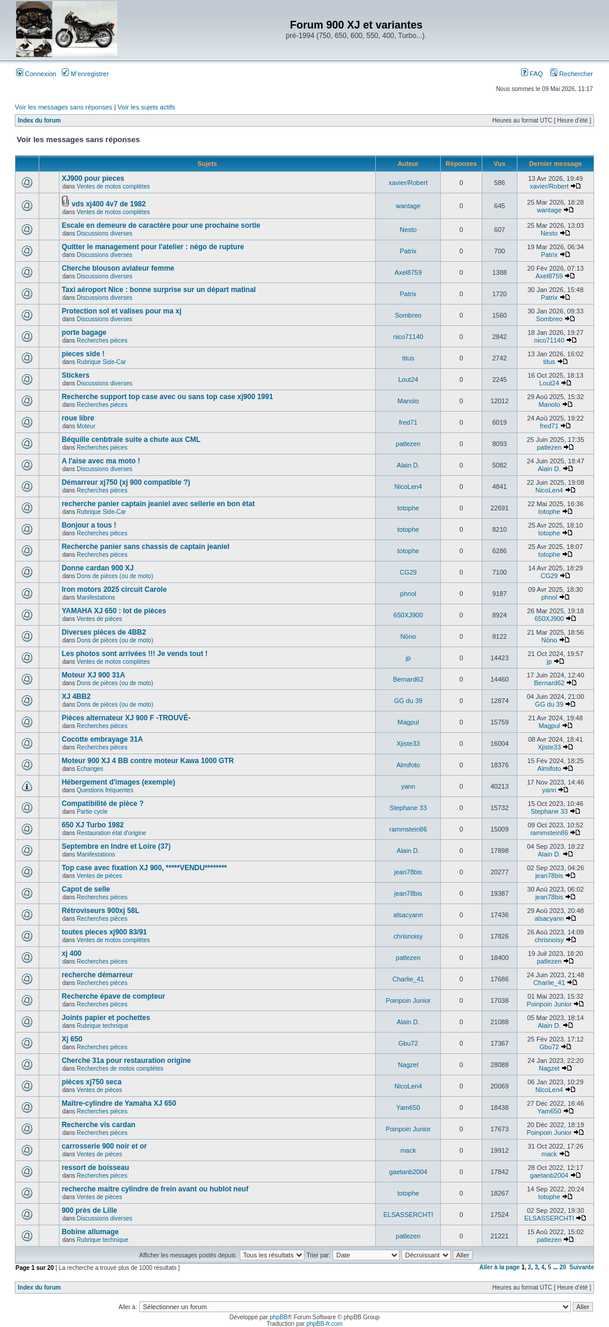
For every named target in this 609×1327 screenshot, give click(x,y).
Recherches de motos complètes (120, 1068)
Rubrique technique (102, 1025)
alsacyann (408, 914)
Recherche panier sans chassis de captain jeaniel (146, 546)
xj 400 (71, 953)
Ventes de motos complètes (113, 186)
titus (408, 358)
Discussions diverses (104, 233)
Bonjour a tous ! (89, 525)
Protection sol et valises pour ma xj (121, 311)
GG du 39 (408, 700)
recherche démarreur (97, 975)
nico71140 (408, 336)
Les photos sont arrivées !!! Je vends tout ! (135, 654)
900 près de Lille (89, 1210)
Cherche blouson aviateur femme (118, 268)
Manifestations (96, 597)
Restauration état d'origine (111, 833)
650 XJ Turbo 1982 (93, 825)
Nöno (408, 636)
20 (563, 1267)
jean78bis (408, 872)
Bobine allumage (90, 1232)
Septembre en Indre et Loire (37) (116, 846)
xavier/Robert (408, 182)
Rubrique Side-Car (101, 362)
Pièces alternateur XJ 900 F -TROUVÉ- (126, 718)
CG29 (408, 572)
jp (408, 657)
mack (408, 1150)
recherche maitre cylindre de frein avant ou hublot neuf (155, 1189)
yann (408, 786)
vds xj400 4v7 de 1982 (108, 204)
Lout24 (408, 379)
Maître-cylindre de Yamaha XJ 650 (119, 1103)
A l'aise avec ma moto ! (101, 461)
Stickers (76, 375)
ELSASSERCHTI (408, 1214)
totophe (408, 508)
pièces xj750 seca (92, 1082)
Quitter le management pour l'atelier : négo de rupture (153, 247)
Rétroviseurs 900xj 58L (101, 910)
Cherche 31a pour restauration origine (126, 1060)
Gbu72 (408, 1043)
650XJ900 (408, 615)
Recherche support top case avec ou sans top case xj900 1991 (168, 397)
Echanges (90, 769)
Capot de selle (86, 889)
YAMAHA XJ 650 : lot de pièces (114, 611)
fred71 (408, 422)
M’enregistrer (85, 73)
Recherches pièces (102, 340)
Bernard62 (408, 679)
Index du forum (39, 120)
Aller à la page (499, 1267)
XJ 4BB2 (76, 696)
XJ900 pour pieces (93, 178)
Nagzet (408, 1064)
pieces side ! (83, 354)
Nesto (408, 229)
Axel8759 (408, 272)
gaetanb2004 (408, 1171)
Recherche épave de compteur (113, 996)
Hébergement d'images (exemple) (118, 782)
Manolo (408, 400)
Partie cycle (92, 811)
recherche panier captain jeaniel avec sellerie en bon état (158, 504)
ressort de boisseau (95, 1167)
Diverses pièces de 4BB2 (104, 632)
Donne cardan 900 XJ (98, 568)
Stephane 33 (408, 807)
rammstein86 (409, 829)
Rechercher (571, 73)
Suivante (581, 1267)
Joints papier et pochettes (106, 1018)
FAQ (532, 73)
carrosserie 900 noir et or (104, 1146)
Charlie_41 (408, 979)
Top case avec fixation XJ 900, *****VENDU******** (144, 868)
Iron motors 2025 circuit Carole (114, 589)
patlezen (408, 443)
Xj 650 (72, 1039)
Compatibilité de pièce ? (103, 803)
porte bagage (84, 332)
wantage (408, 205)
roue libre (78, 418)
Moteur (86, 426)
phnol (408, 593)
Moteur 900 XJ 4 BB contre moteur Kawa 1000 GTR (148, 761)
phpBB (278, 1317)
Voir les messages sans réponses (63, 107)
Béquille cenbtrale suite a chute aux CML (131, 439)
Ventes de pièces (99, 619)
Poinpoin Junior (408, 1000)
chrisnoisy (408, 936)
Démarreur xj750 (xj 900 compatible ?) (126, 482)
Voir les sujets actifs (146, 107)
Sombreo (408, 315)
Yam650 (408, 1107)
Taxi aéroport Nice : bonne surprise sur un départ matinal (159, 290)
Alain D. (408, 465)
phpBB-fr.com (324, 1323)
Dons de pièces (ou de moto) (115, 576)
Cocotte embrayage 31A (102, 739)
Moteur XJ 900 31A (93, 675)
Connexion (36, 73)
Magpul (408, 722)
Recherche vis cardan (99, 1125)
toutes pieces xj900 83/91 (104, 932)
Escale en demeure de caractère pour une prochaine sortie (161, 225)
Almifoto (408, 764)
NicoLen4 (408, 486)
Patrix (408, 251)
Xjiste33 (408, 743)
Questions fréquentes (105, 790)
